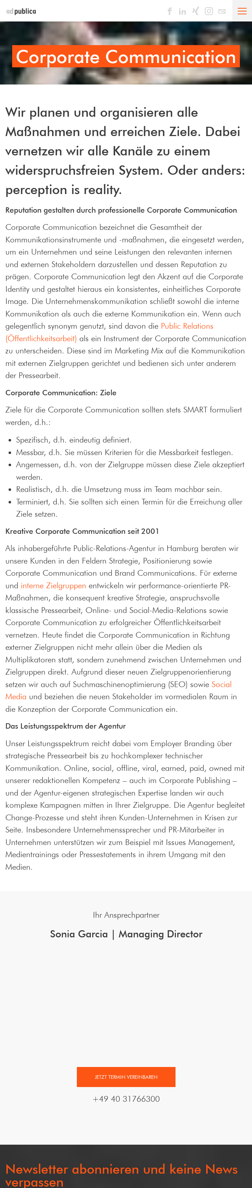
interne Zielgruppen (53, 585)
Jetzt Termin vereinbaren (126, 1084)
